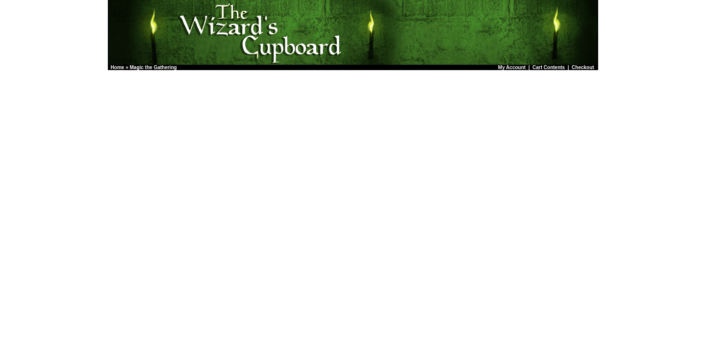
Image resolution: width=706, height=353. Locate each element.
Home (118, 67)
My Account (512, 67)
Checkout (583, 67)
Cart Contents (548, 67)
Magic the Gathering (152, 67)
